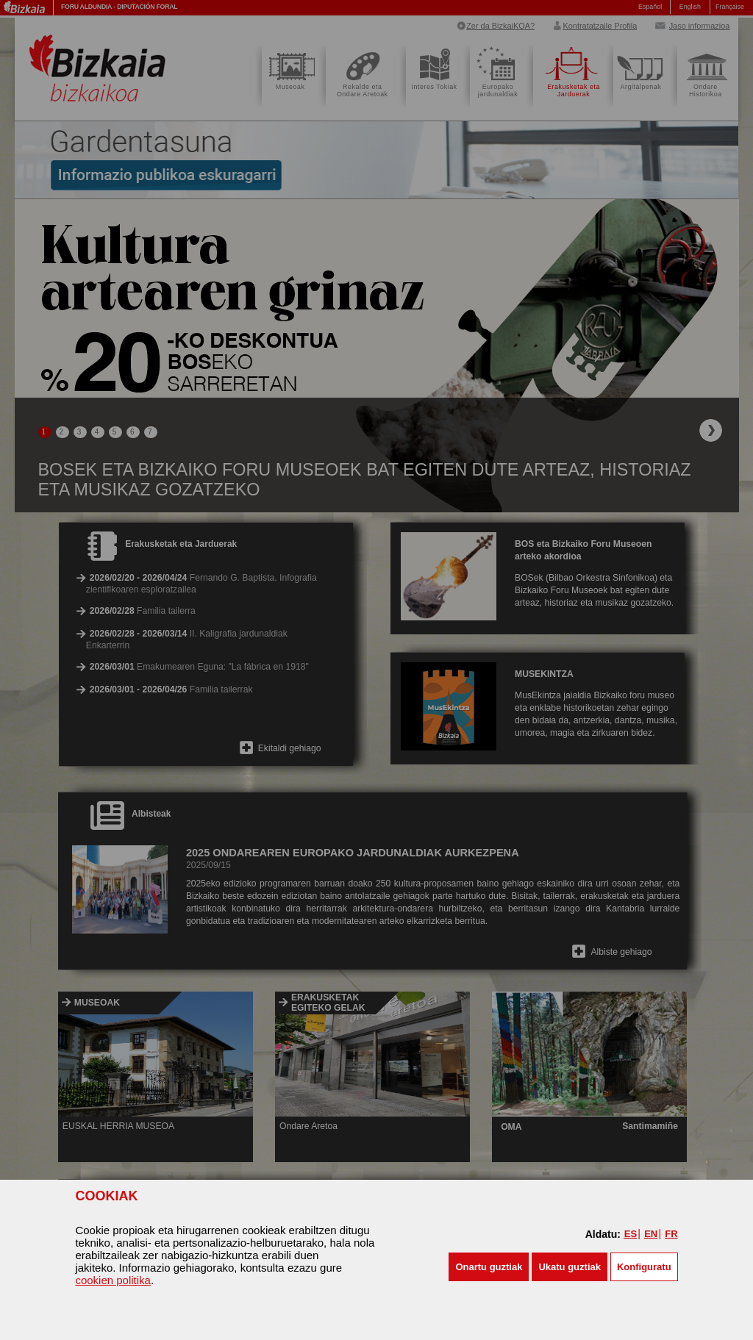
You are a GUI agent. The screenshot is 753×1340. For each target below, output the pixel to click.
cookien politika (113, 1280)
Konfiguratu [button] (644, 1266)
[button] (489, 1267)
